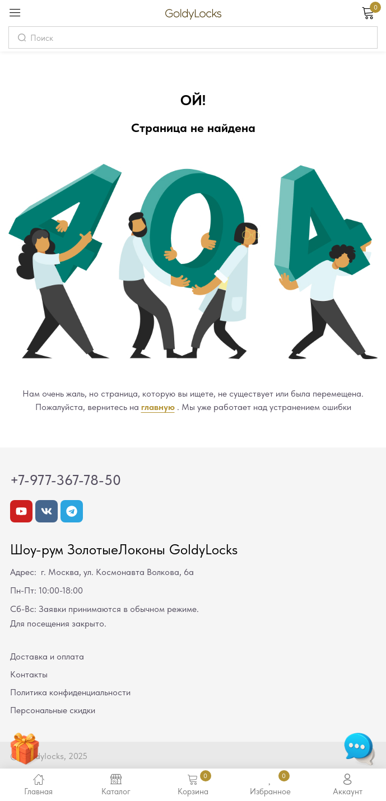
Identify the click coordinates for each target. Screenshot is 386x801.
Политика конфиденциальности (70, 692)
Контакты (29, 674)
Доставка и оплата (47, 656)
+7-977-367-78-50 (65, 480)
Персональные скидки (52, 710)
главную (158, 407)
